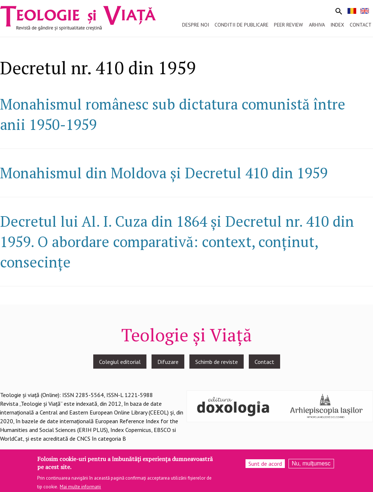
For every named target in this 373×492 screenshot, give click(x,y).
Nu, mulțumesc (311, 465)
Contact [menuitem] (361, 24)
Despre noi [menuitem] (195, 24)
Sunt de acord (265, 465)
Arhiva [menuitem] (317, 24)
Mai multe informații (80, 488)
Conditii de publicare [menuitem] (241, 24)
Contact (264, 361)
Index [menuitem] (337, 24)
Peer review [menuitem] (288, 24)
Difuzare (167, 361)
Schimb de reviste (216, 361)
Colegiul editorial (120, 361)
